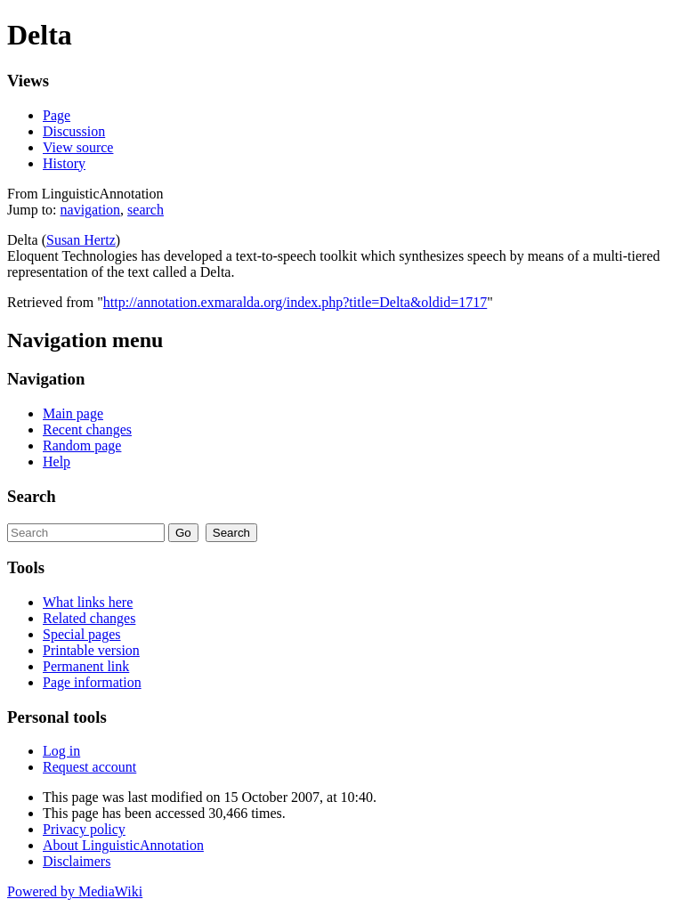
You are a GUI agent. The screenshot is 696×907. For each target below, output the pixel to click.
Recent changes (87, 429)
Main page (73, 413)
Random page (82, 445)
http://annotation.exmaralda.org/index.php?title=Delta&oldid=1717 (295, 302)
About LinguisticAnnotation (123, 845)
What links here (88, 602)
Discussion (74, 131)
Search (31, 496)
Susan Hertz (81, 239)
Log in (61, 750)
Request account (89, 766)
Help (56, 461)
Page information (92, 682)
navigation (91, 209)
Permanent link (86, 666)
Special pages (82, 634)
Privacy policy (84, 829)
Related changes (89, 618)
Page (56, 115)
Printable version (91, 650)
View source (78, 147)
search (145, 209)
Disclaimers (76, 861)
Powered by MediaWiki (74, 891)
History (64, 163)
